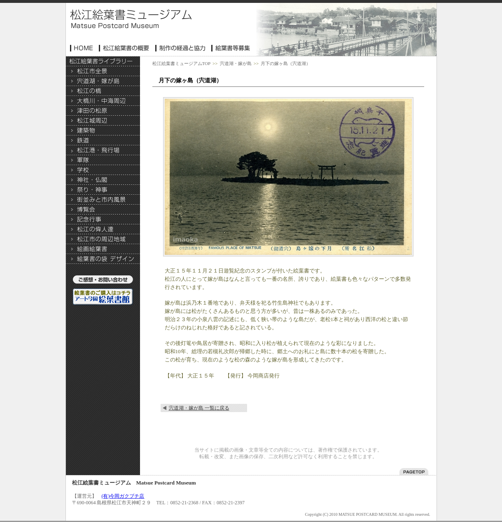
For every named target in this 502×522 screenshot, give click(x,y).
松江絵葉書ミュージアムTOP (181, 63)
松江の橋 (103, 91)
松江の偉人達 (103, 229)
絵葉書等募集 (231, 48)
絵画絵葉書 (103, 249)
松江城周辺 (103, 121)
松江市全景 (103, 71)
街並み (103, 200)
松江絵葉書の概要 (125, 48)
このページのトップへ (413, 471)
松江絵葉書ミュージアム (131, 18)
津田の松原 (103, 111)
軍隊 (103, 160)
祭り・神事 (103, 190)
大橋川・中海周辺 (103, 101)
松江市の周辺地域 (103, 239)
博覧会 (103, 209)
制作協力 (181, 48)
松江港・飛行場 (103, 150)
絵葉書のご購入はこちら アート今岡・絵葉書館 (103, 297)
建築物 (103, 130)
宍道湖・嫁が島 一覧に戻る (199, 408)
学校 (103, 170)
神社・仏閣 (103, 180)
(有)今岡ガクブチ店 (123, 496)
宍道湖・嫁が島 (103, 81)
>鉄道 (103, 140)
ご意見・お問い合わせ (103, 280)
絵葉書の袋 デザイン (103, 259)
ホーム (82, 48)
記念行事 (103, 219)
